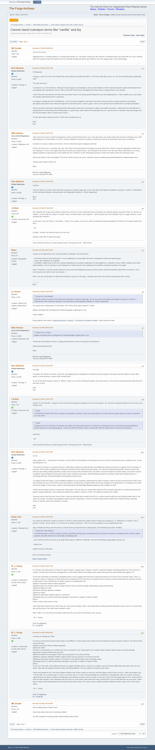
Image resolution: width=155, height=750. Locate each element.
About (93, 9)
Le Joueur (16, 292)
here (36, 232)
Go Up (12, 724)
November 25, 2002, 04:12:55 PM (43, 365)
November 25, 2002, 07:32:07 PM (43, 399)
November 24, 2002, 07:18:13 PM (43, 181)
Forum (110, 9)
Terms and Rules (136, 747)
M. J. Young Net (38, 625)
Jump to (114, 734)
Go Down (13, 42)
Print (142, 42)
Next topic (140, 35)
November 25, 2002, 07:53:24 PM (43, 452)
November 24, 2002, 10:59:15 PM (43, 291)
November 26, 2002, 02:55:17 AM (43, 566)
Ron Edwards (17, 68)
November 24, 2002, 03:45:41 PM (43, 68)
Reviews (120, 9)
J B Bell (15, 208)
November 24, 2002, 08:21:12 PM (43, 250)
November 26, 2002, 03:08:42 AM (43, 632)
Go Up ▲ (144, 747)
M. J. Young (16, 566)
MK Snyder (16, 48)
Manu (13, 250)
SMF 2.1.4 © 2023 (13, 747)
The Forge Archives (21, 8)
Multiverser (43, 623)
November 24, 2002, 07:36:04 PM (43, 208)
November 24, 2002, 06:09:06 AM (43, 48)
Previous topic (129, 35)
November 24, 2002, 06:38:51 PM (43, 133)
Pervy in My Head (108, 540)
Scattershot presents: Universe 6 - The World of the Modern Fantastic (75, 320)
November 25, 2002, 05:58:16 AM (43, 327)
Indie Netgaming (45, 172)
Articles (101, 9)
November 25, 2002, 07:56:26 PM (43, 517)
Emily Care (16, 517)
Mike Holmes (17, 133)
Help (128, 747)
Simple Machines (24, 747)
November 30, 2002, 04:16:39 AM (43, 703)
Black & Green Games (40, 559)
